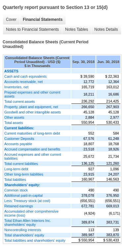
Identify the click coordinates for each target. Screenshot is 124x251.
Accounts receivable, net (23, 82)
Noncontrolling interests (22, 230)
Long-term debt (16, 169)
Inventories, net (16, 87)
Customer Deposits (19, 139)
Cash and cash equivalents (25, 76)
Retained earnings (18, 206)
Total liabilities (15, 180)
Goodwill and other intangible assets (32, 112)
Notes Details (106, 29)
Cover (11, 19)
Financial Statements (42, 19)
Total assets (13, 123)
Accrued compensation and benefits (32, 149)
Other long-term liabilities (23, 174)
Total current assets (19, 102)
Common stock (16, 190)
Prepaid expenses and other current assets (32, 94)
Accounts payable (18, 144)
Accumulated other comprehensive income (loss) (31, 213)
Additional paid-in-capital (23, 195)
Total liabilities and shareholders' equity (34, 240)
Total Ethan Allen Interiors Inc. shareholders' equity (27, 223)
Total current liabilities (21, 164)
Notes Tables (76, 29)
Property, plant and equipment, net (31, 107)
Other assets (14, 117)
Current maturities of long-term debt (32, 133)
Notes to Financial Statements (32, 29)
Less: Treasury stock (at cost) (27, 201)
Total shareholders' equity (24, 235)
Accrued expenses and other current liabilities (32, 156)
